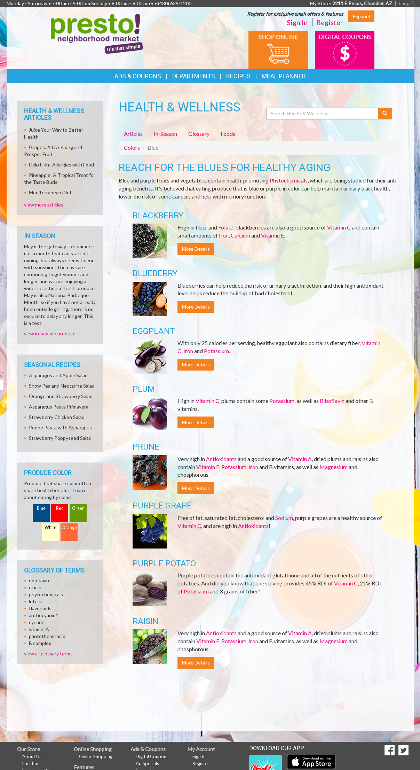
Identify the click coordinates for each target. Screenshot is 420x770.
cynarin (37, 622)
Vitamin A (300, 459)
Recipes (238, 76)
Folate (225, 227)
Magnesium (333, 467)
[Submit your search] (385, 113)
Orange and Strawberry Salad (61, 396)
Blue (41, 508)
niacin (35, 587)
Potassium (216, 351)
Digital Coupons (152, 756)
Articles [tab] (133, 133)
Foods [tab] (228, 133)
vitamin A (39, 629)
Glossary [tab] (198, 133)
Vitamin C (339, 227)
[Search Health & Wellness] (323, 113)
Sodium (284, 517)
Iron (224, 235)
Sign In (297, 22)
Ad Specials (147, 763)
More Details (196, 249)
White (50, 527)
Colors (132, 147)
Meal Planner (284, 76)
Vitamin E (272, 235)
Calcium (240, 235)
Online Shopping (95, 756)
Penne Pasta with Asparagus (60, 427)
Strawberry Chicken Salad (57, 417)
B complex (40, 643)
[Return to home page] (97, 33)
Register (329, 22)
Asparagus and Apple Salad (58, 375)
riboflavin (39, 580)
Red (60, 508)
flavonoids (40, 608)
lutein (35, 601)
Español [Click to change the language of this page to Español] (361, 16)
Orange (69, 527)
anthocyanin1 (43, 615)
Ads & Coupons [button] (137, 76)
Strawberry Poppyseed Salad (60, 438)
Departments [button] (193, 76)
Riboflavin (332, 400)
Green (78, 508)
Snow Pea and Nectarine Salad (62, 386)
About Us (31, 756)
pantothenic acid (47, 636)
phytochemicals (46, 594)
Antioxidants (221, 459)
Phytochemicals (289, 180)
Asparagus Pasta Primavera (58, 407)
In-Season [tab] (165, 133)
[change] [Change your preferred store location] (404, 3)
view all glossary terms (48, 653)
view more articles (43, 205)
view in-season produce (50, 333)
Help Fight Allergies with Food (61, 165)
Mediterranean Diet (50, 192)
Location (31, 763)
